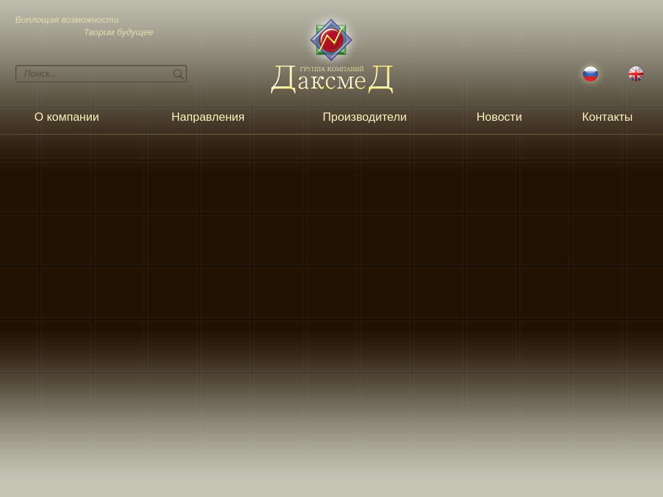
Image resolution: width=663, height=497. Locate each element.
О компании (67, 117)
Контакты (607, 117)
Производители (365, 117)
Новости (499, 117)
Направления (207, 117)
